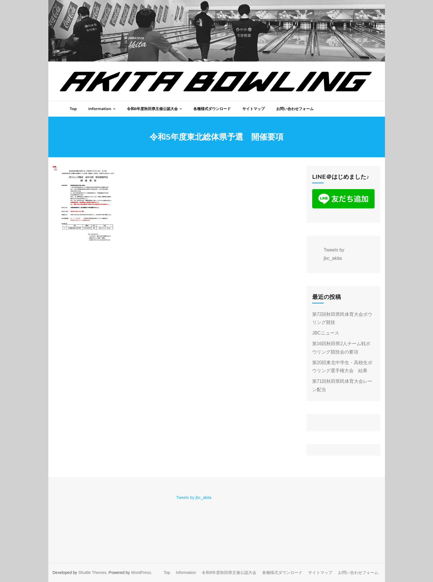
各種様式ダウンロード (282, 572)
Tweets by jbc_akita (193, 497)
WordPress (141, 572)
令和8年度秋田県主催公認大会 (229, 572)
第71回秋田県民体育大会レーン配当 (342, 385)
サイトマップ (320, 572)
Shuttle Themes (92, 572)
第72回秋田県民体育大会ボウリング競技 (342, 318)
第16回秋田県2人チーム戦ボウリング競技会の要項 (341, 347)
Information (186, 572)
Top (167, 572)
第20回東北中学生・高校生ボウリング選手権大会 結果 (342, 366)
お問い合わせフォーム (358, 572)
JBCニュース (325, 333)
